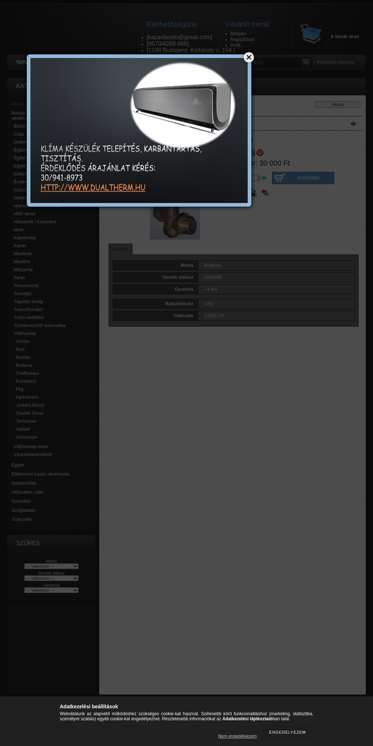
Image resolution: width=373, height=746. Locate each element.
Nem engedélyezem (237, 736)
